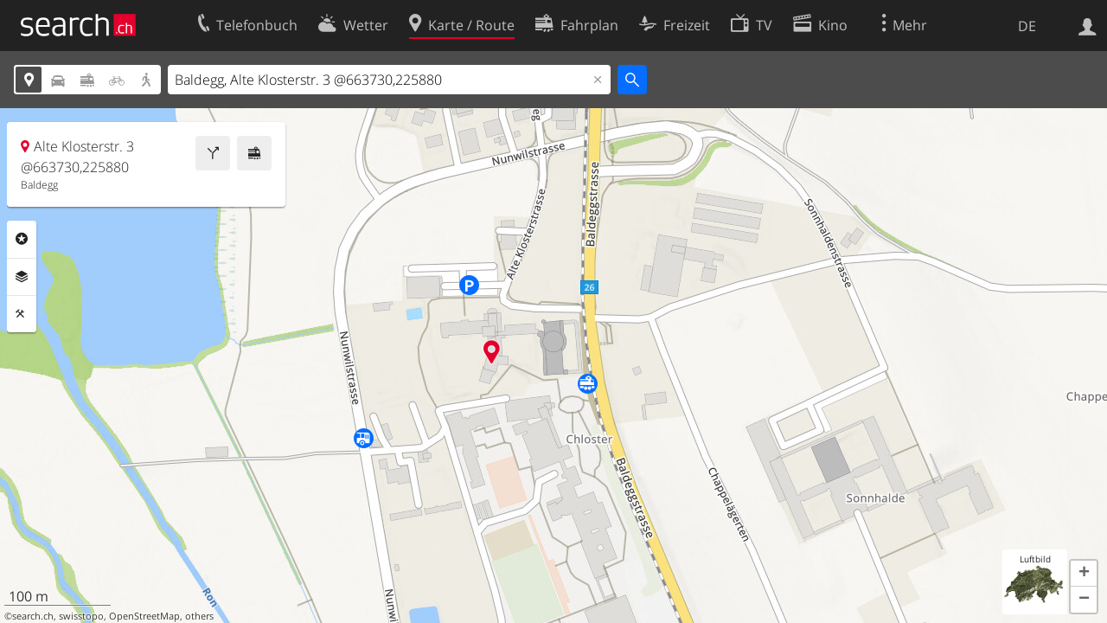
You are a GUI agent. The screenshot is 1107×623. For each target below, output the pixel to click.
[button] (1084, 574)
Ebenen (21, 277)
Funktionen (21, 314)
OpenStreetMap (144, 616)
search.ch (33, 616)
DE (1027, 25)
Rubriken (21, 239)
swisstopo (81, 616)
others (199, 616)
